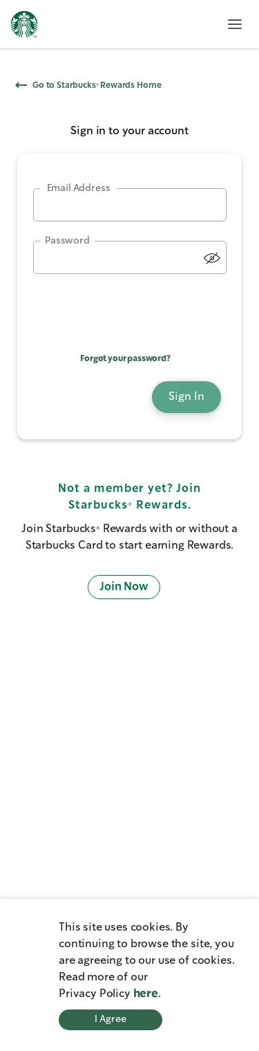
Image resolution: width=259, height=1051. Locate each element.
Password (67, 241)
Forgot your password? (125, 359)
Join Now (123, 587)
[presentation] (129, 309)
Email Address (79, 188)
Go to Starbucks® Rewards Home (88, 85)
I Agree (110, 1019)
